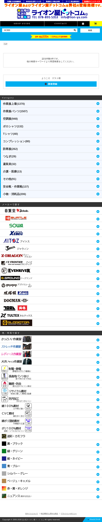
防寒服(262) (10, 149)
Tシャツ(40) (10, 133)
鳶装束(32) (9, 164)
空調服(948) (10, 118)
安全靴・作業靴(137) (16, 186)
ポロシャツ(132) (13, 126)
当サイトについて (31, 513)
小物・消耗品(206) (14, 194)
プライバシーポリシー (69, 513)
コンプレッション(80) (16, 141)
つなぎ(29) (9, 156)
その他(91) (9, 179)
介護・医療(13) (12, 171)
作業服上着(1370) (14, 103)
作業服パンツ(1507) (15, 111)
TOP (5, 44)
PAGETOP (95, 519)
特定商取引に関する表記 (49, 513)
